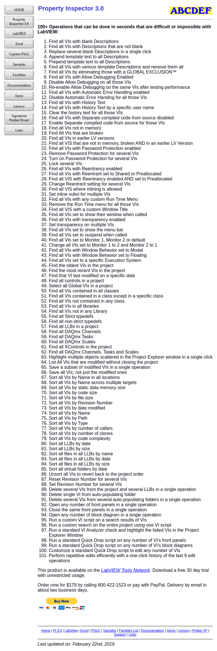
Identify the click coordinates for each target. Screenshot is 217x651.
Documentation (152, 631)
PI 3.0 (57, 631)
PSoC (95, 631)
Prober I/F (199, 631)
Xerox (171, 631)
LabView (71, 631)
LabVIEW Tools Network (125, 570)
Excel (84, 631)
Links (132, 635)
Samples (109, 631)
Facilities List (128, 631)
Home (45, 631)
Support (120, 635)
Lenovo (183, 631)
